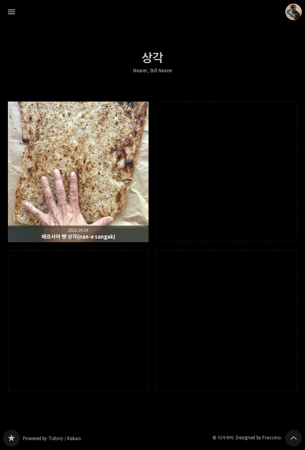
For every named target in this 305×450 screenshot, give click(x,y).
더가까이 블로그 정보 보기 (293, 11)
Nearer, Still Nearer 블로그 (11, 438)
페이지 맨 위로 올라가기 (293, 438)
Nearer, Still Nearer (152, 70)
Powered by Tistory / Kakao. (52, 438)
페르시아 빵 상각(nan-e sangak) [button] (78, 172)
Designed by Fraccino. (259, 438)
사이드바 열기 (11, 11)
